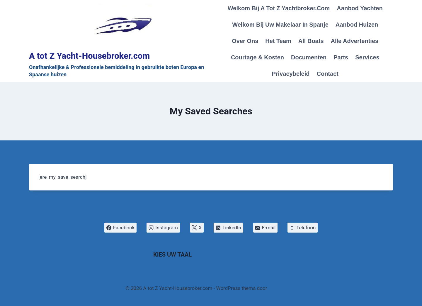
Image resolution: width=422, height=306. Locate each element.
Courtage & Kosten (257, 57)
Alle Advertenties (355, 41)
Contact (327, 74)
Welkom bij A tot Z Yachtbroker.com (279, 8)
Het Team (278, 41)
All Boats (311, 41)
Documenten (308, 57)
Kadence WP (282, 288)
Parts (340, 57)
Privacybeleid (291, 74)
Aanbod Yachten (359, 8)
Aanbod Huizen (357, 24)
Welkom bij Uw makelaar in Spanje (280, 24)
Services (367, 57)
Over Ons (245, 41)
